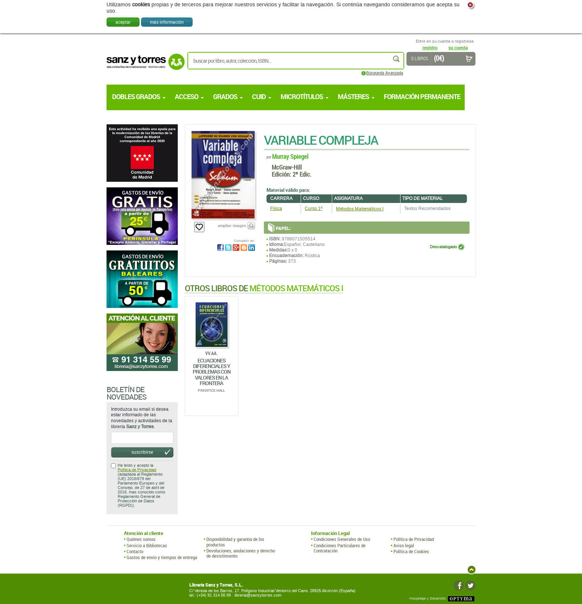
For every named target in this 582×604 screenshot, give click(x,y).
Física (276, 208)
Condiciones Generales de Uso (342, 539)
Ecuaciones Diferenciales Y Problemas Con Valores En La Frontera (211, 372)
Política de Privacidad (137, 469)
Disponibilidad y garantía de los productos (235, 541)
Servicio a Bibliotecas (147, 545)
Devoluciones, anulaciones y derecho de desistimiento (240, 553)
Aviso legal (403, 545)
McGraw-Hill (287, 167)
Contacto (135, 551)
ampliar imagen (232, 225)
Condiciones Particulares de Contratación (340, 548)
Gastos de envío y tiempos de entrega (162, 557)
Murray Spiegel (290, 156)
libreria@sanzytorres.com (258, 595)
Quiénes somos (141, 539)
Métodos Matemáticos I (359, 208)
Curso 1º (313, 208)
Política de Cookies (411, 551)
